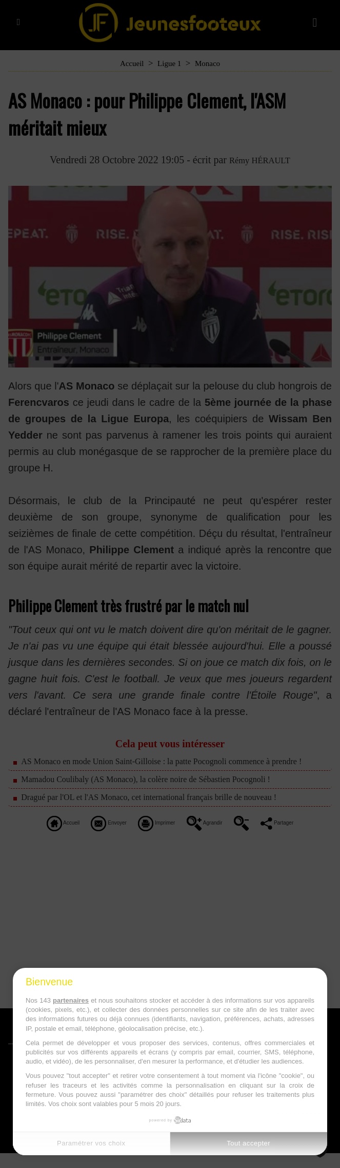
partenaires (71, 1000)
